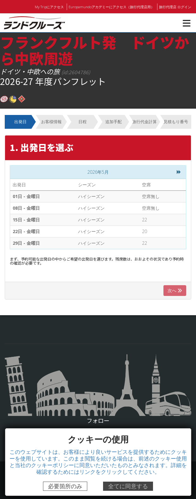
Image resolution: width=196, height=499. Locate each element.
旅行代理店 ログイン (175, 7)
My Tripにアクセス (50, 7)
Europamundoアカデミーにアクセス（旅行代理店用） (112, 7)
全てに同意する (128, 486)
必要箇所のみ (65, 486)
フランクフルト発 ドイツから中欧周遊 (94, 50)
